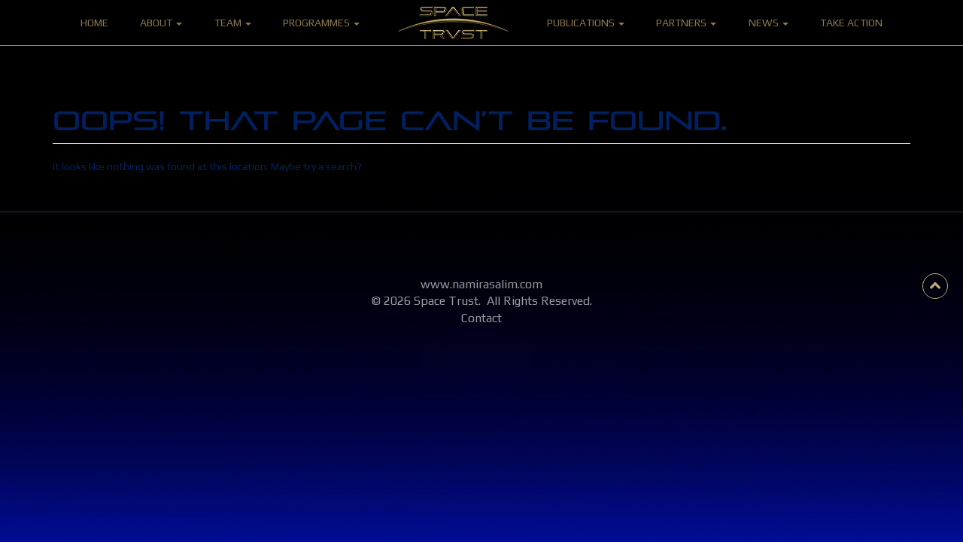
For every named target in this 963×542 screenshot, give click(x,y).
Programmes (321, 23)
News (768, 23)
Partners (686, 23)
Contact (481, 318)
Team (232, 23)
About (161, 23)
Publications (585, 23)
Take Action (851, 23)
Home (94, 23)
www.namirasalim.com (481, 284)
